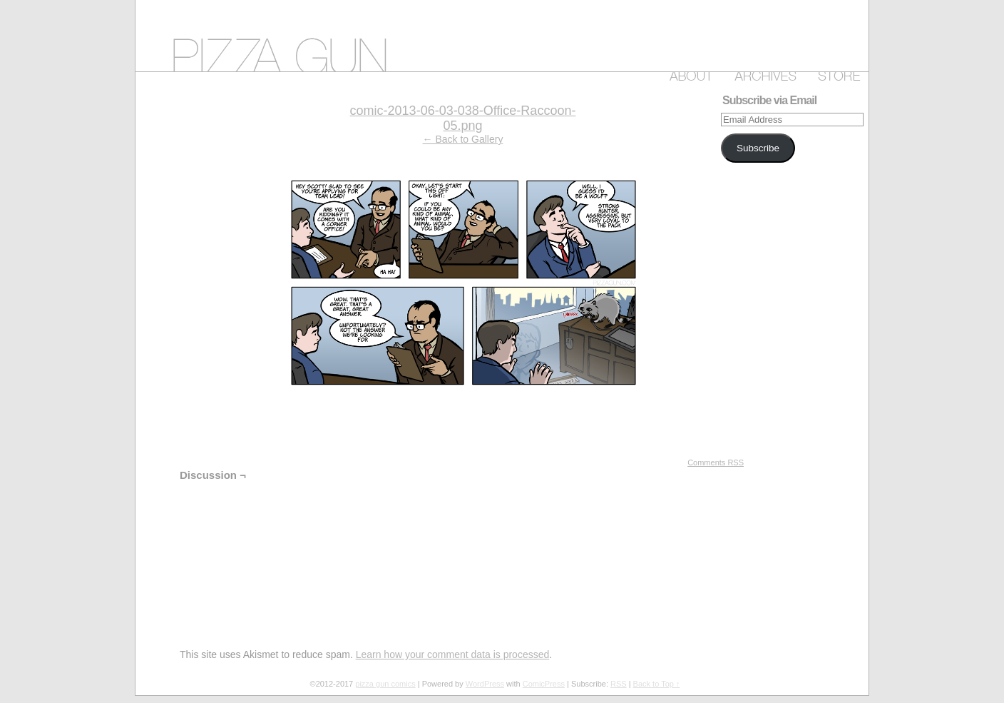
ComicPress (544, 683)
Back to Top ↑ (656, 683)
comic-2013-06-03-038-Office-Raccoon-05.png (463, 118)
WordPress (485, 683)
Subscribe (758, 148)
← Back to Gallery (463, 139)
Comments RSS (715, 462)
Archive (762, 73)
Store (836, 73)
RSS (618, 683)
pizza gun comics (502, 35)
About (688, 73)
